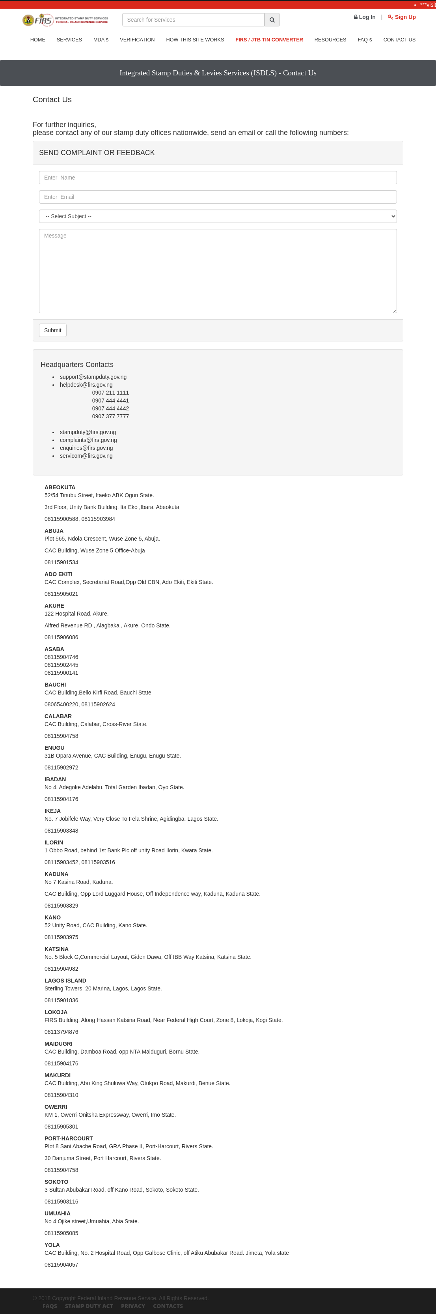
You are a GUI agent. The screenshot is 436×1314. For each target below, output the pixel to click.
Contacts (168, 1306)
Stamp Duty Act (89, 1306)
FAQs (50, 1306)
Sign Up (402, 17)
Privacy (133, 1306)
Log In (365, 17)
